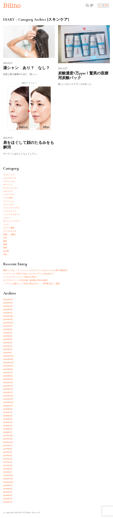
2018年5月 (8, 419)
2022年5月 (8, 299)
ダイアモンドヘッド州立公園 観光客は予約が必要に (26, 280)
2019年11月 (8, 399)
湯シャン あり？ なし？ (26, 68)
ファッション (9, 201)
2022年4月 (8, 303)
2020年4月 (8, 382)
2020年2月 (8, 389)
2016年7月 (7, 492)
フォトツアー (9, 204)
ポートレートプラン (11, 221)
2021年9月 (7, 326)
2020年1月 (7, 392)
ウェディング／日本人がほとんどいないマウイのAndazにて (28, 274)
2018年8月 (8, 409)
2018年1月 (7, 432)
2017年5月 (7, 459)
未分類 (6, 251)
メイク (6, 224)
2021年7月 (7, 333)
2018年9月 (8, 406)
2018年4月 (8, 422)
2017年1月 (7, 472)
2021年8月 (7, 329)
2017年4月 (7, 462)
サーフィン (8, 185)
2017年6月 (7, 455)
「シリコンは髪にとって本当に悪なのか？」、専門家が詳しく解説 (31, 283)
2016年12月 (8, 475)
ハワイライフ (9, 194)
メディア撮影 (9, 228)
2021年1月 (7, 353)
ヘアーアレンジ (9, 211)
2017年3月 (7, 465)
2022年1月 (7, 313)
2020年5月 (8, 379)
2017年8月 (7, 449)
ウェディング (9, 175)
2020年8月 (8, 369)
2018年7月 (7, 412)
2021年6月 (7, 336)
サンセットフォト (10, 188)
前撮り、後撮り (9, 234)
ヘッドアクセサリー (11, 214)
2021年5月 (7, 339)
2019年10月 (8, 402)
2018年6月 (7, 416)
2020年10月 (8, 363)
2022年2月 (8, 309)
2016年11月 (8, 479)
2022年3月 (8, 306)
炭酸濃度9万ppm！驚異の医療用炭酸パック (83, 75)
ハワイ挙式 (8, 198)
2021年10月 (8, 323)
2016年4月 (7, 502)
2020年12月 (8, 356)
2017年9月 (7, 445)
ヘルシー (7, 218)
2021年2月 (7, 349)
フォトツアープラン (11, 208)
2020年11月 (8, 359)
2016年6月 (7, 495)
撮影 (5, 241)
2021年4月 (7, 343)
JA (100, 5)
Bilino (12, 5)
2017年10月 (8, 442)
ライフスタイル (9, 231)
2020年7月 (8, 372)
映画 (5, 248)
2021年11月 (8, 319)
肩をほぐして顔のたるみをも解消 (28, 145)
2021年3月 (7, 346)
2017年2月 (7, 469)
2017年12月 (8, 436)
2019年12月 (8, 396)
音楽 (5, 254)
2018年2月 (7, 429)
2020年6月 (8, 376)
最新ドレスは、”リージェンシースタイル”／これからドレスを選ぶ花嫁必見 (35, 270)
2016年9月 (7, 485)
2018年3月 (8, 426)
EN (106, 5)
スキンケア (8, 191)
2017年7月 (7, 452)
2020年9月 (8, 366)
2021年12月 (8, 316)
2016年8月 (7, 489)
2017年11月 (8, 439)
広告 (5, 238)
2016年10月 (8, 482)
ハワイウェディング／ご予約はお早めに (20, 277)
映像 (5, 244)
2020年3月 (8, 386)
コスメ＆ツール (9, 178)
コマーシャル (9, 181)
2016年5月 (7, 499)
